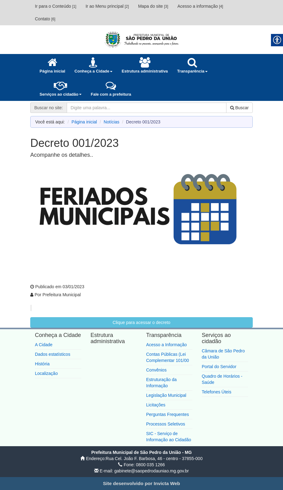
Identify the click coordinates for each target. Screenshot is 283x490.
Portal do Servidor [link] (219, 366)
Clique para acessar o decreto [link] (142, 322)
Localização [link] (46, 373)
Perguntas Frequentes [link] (167, 414)
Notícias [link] (112, 121)
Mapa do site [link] (153, 6)
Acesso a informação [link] (200, 6)
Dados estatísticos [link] (52, 354)
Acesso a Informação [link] (166, 344)
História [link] (42, 363)
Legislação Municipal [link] (166, 395)
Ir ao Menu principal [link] (107, 6)
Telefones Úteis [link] (216, 391)
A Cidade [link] (44, 344)
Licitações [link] (155, 404)
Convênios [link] (156, 370)
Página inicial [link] (84, 121)
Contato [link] (45, 18)
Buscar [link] (239, 107)
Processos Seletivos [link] (165, 423)
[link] (141, 39)
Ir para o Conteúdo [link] (55, 6)
